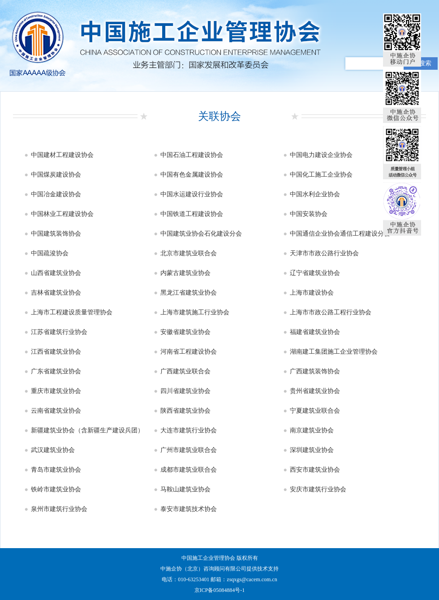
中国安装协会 (308, 214)
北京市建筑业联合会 (188, 253)
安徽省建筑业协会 (185, 332)
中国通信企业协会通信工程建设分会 (340, 233)
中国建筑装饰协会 (56, 233)
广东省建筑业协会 (56, 371)
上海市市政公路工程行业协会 (330, 312)
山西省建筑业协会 (56, 273)
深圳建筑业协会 (312, 450)
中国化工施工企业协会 (321, 174)
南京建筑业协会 (312, 430)
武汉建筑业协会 (53, 450)
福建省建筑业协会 (315, 332)
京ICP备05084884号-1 (219, 590)
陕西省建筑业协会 (185, 410)
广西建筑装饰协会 (315, 371)
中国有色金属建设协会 (191, 174)
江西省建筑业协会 (56, 351)
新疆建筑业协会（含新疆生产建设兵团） (87, 430)
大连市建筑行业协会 (188, 430)
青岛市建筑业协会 (56, 469)
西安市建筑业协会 (315, 469)
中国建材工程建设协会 (62, 155)
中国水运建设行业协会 (191, 194)
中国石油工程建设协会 (191, 155)
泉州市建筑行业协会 (59, 509)
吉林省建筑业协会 (56, 292)
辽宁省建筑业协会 (315, 273)
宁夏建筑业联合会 (315, 410)
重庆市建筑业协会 (56, 391)
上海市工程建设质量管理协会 (71, 312)
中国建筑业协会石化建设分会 (201, 233)
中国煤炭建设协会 (56, 174)
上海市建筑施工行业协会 (194, 312)
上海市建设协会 (312, 292)
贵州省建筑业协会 (315, 391)
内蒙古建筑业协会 (185, 273)
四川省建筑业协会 (185, 391)
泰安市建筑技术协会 (188, 509)
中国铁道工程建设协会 (191, 214)
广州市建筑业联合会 (188, 450)
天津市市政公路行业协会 (324, 253)
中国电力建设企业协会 (321, 155)
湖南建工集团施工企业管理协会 (334, 351)
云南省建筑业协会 (56, 410)
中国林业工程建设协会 (62, 214)
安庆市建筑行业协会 (318, 489)
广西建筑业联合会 (185, 371)
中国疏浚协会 (50, 253)
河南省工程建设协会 (188, 351)
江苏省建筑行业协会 (59, 332)
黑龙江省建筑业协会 (188, 292)
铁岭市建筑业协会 (56, 489)
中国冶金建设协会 (56, 194)
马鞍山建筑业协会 (185, 489)
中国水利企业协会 (315, 194)
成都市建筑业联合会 (188, 469)
